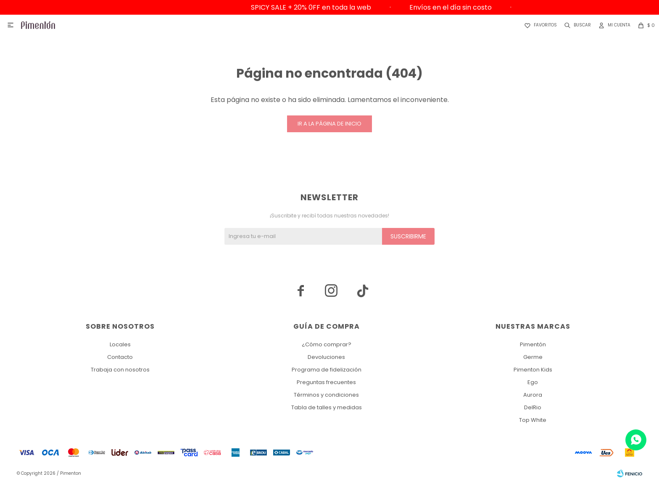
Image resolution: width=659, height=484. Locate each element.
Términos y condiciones (326, 395)
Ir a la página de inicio (329, 124)
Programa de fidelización (326, 370)
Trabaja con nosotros (120, 370)
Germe (533, 357)
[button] (576, 25)
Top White (532, 420)
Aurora (532, 395)
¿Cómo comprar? (326, 344)
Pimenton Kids (533, 370)
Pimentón (533, 344)
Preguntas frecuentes (326, 382)
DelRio (532, 407)
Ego (532, 382)
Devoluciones (326, 357)
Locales (120, 344)
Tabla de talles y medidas (326, 407)
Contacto (120, 357)
